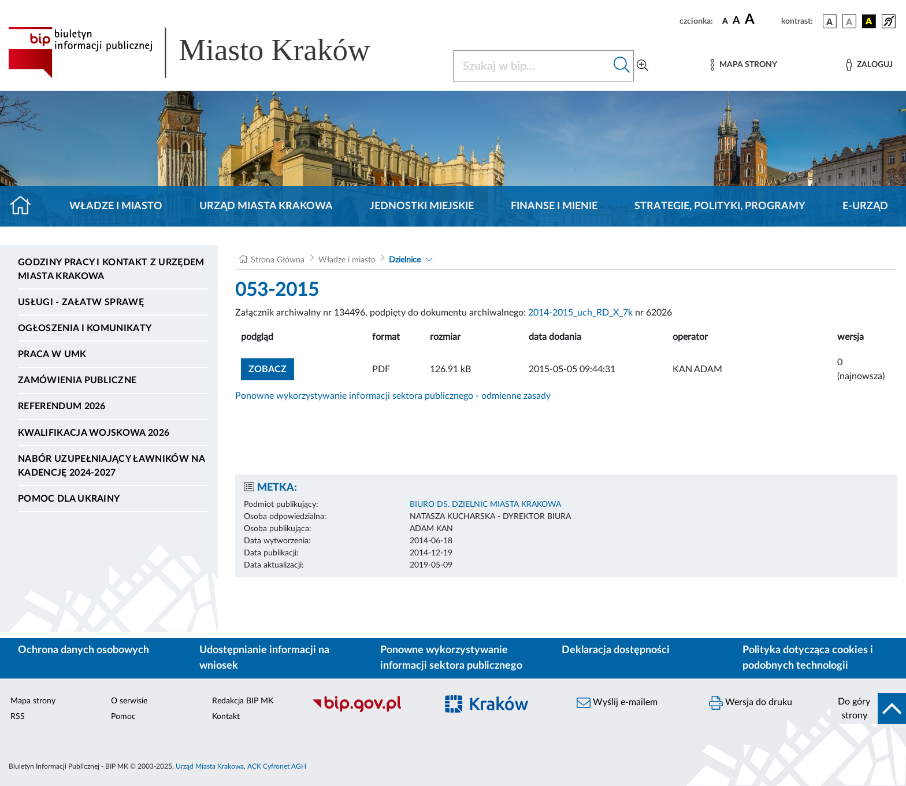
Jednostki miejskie (422, 206)
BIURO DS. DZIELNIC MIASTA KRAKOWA (485, 504)
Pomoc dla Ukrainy (69, 498)
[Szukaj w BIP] (532, 65)
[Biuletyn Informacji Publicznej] (368, 710)
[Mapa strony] (743, 65)
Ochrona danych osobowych (83, 650)
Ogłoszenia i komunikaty (84, 328)
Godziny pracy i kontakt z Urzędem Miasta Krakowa (111, 269)
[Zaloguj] (869, 65)
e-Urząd (865, 206)
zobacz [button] (271, 368)
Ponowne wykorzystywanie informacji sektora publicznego (451, 658)
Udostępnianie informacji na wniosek (264, 658)
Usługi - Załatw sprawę (81, 302)
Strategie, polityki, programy (719, 206)
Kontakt (226, 717)
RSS (17, 717)
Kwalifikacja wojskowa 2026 (93, 433)
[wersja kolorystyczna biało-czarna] (849, 21)
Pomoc (123, 717)
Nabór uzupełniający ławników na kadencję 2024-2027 (111, 465)
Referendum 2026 (62, 406)
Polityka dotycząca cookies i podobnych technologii (807, 658)
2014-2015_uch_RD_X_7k (580, 312)
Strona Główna (278, 260)
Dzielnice (405, 260)
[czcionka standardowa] (725, 21)
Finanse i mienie (554, 206)
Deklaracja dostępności (616, 650)
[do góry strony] (868, 708)
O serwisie (129, 701)
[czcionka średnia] (736, 21)
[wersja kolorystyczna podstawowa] (829, 21)
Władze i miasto (115, 206)
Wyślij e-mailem (617, 703)
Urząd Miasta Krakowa (266, 206)
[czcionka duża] (761, 19)
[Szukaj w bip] (622, 65)
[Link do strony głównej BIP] (206, 52)
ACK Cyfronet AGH (276, 766)
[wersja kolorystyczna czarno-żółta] (869, 21)
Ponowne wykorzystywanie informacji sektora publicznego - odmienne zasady (393, 396)
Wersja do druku (750, 703)
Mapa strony (32, 701)
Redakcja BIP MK (242, 701)
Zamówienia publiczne (77, 380)
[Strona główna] (25, 206)
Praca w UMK (52, 354)
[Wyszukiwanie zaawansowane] (642, 66)
